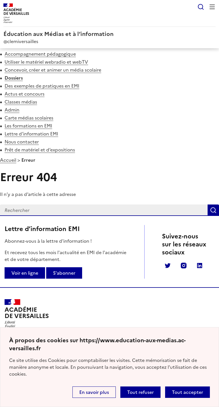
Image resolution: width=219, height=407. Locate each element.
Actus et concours (24, 93)
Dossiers (14, 77)
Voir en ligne (24, 273)
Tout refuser (140, 392)
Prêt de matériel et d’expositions (40, 149)
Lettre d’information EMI (31, 133)
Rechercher (200, 7)
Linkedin (199, 265)
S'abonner (64, 273)
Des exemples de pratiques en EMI (42, 85)
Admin (12, 109)
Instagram (183, 265)
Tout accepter (187, 392)
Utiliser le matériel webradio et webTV (46, 61)
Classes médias (21, 101)
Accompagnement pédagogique (40, 53)
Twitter (167, 265)
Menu (212, 7)
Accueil (8, 160)
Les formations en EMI (28, 125)
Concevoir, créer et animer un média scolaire (53, 69)
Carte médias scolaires (29, 117)
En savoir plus (94, 392)
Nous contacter (22, 141)
